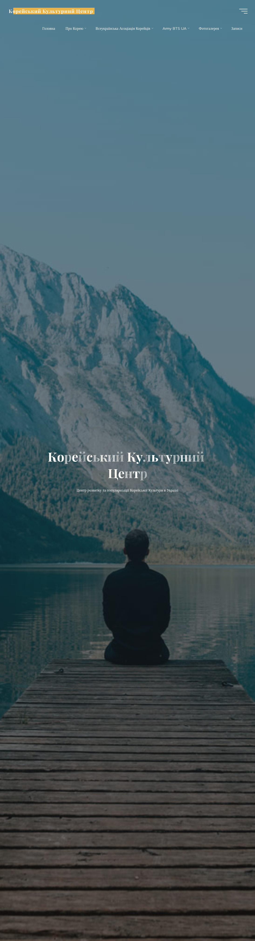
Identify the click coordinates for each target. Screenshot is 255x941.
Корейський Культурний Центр (51, 11)
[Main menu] (243, 11)
